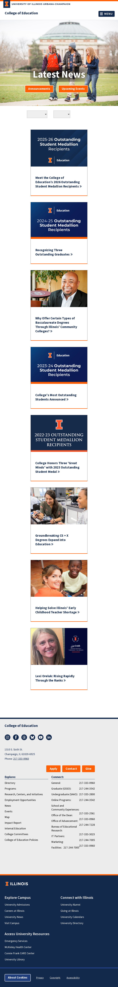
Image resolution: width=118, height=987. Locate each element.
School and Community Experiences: (65, 808)
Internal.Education (15, 828)
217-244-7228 (87, 825)
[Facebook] (16, 739)
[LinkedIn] (49, 739)
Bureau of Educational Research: (64, 828)
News (8, 806)
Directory (10, 783)
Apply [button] (53, 769)
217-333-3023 (87, 834)
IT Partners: (58, 836)
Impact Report (13, 823)
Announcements (39, 89)
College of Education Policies (21, 840)
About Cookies (17, 978)
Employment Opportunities (20, 800)
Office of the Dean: (62, 815)
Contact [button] (71, 769)
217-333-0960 (21, 759)
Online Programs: (61, 800)
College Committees (16, 834)
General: (56, 783)
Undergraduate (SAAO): (64, 794)
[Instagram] (7, 739)
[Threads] (24, 739)
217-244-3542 (87, 789)
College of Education (21, 13)
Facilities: (56, 848)
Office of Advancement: (64, 821)
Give (88, 769)
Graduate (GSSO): (61, 789)
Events (8, 811)
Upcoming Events (73, 89)
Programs (10, 789)
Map (7, 817)
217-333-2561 (87, 813)
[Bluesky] (32, 739)
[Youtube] (41, 739)
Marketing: (57, 842)
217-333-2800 (87, 794)
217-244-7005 (87, 840)
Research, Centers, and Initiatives (24, 794)
